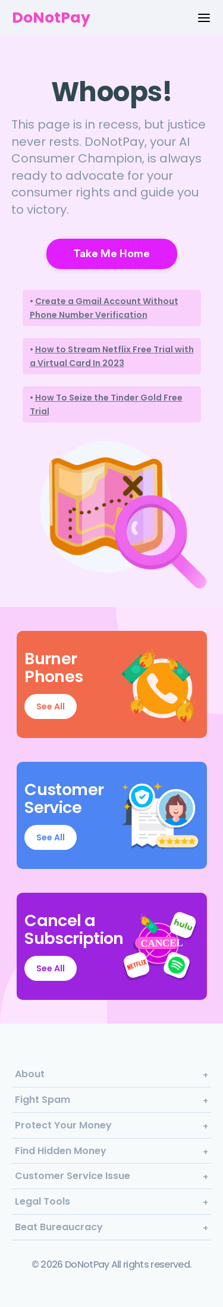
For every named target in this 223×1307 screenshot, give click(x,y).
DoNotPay (51, 17)
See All (50, 706)
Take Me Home (111, 253)
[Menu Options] (204, 18)
